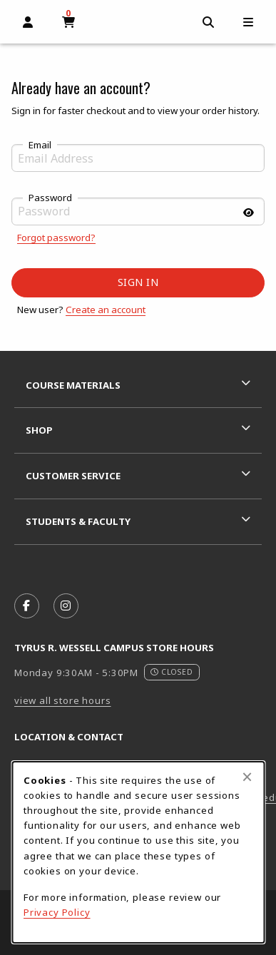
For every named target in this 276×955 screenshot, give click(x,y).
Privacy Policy (57, 912)
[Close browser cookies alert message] (247, 776)
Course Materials (73, 385)
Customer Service (73, 475)
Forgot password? (56, 237)
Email (40, 145)
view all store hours (62, 700)
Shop (39, 430)
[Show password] (248, 213)
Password (50, 198)
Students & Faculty (78, 521)
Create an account (105, 309)
